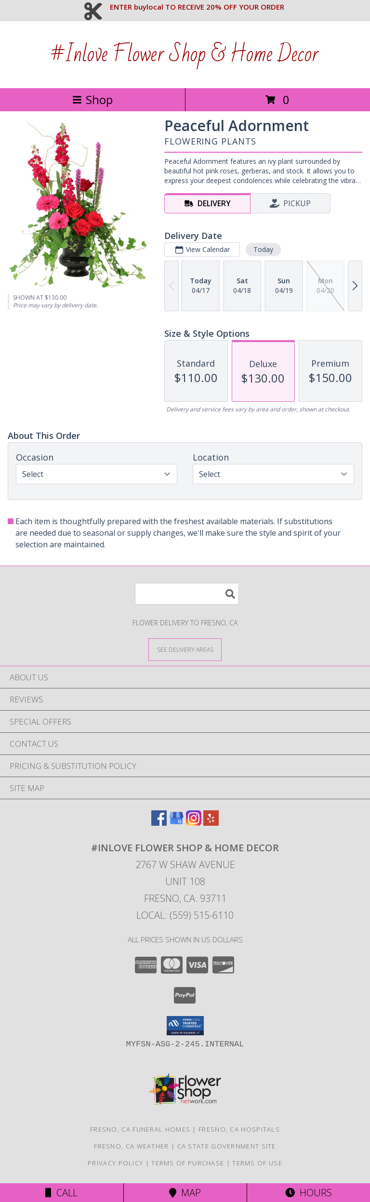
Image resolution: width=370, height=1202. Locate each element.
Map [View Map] (185, 1192)
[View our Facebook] (159, 822)
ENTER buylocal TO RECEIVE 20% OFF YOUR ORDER (197, 7)
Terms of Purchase (187, 1163)
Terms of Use (257, 1163)
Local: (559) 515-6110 (185, 915)
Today (263, 249)
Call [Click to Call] (61, 1192)
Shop (92, 99)
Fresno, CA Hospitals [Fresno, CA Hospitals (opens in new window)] (239, 1129)
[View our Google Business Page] (176, 822)
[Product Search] (187, 594)
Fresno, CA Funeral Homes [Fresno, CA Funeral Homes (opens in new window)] (140, 1129)
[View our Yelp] (211, 822)
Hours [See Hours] (308, 1192)
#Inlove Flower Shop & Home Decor (185, 55)
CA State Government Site (226, 1146)
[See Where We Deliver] (185, 649)
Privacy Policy (115, 1163)
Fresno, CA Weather (131, 1146)
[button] (185, 1025)
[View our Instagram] (193, 822)
